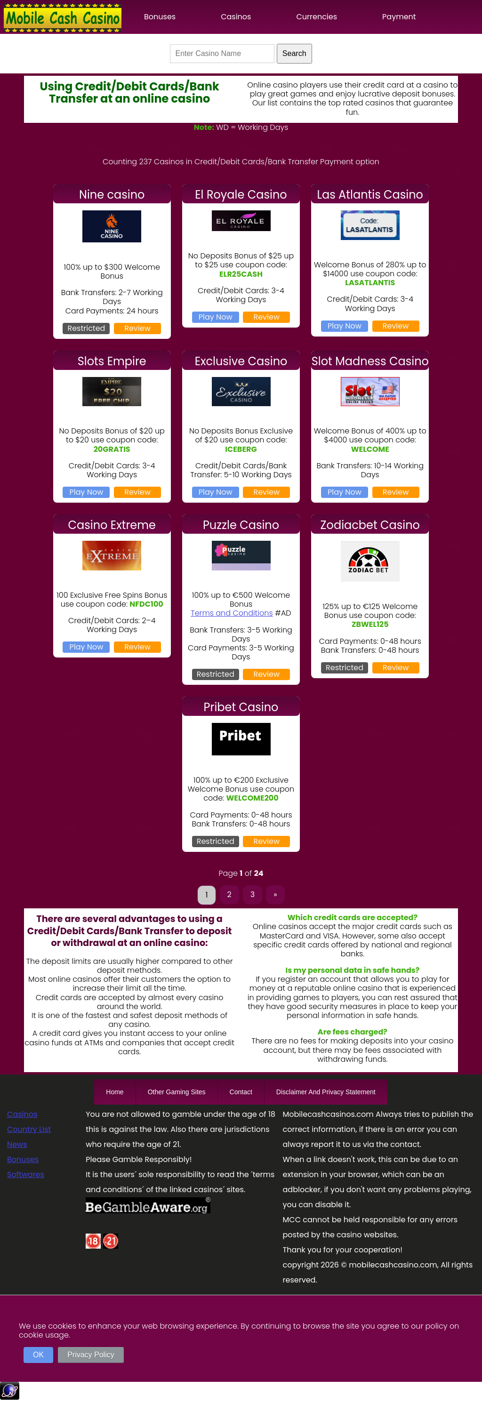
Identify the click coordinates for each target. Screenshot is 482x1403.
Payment (399, 16)
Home (114, 1092)
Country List (29, 1129)
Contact (241, 1092)
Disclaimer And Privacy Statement (326, 1092)
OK (38, 1355)
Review (137, 328)
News (17, 1144)
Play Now (216, 317)
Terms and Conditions (232, 613)
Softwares (25, 1174)
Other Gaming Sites (177, 1092)
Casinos (236, 16)
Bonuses (160, 16)
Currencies (316, 16)
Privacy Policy (90, 1355)
